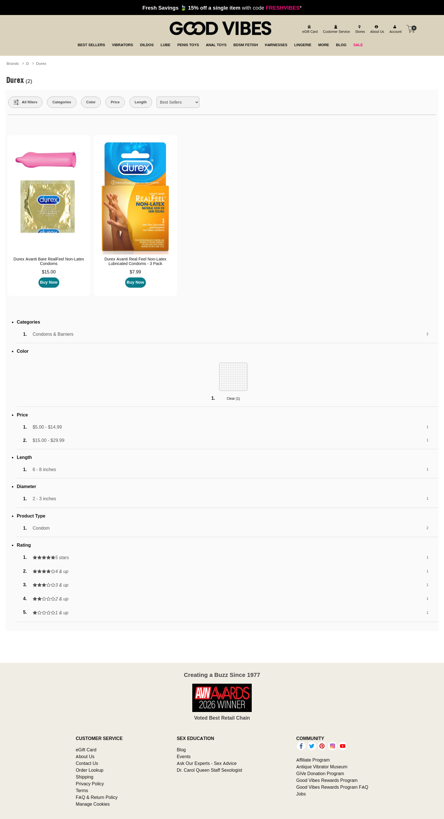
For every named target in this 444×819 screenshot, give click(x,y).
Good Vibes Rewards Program (327, 780)
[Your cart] (410, 28)
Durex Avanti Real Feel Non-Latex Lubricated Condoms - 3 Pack (135, 261)
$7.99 (135, 272)
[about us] (376, 29)
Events (184, 756)
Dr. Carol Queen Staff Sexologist (209, 770)
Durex (41, 63)
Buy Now (48, 282)
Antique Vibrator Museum (321, 766)
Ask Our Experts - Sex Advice (206, 763)
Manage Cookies (93, 804)
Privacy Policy (90, 783)
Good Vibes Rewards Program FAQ (332, 787)
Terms (82, 790)
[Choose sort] (178, 102)
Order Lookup (89, 770)
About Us (85, 756)
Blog (181, 749)
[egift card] (309, 29)
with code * (222, 7)
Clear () (233, 398)
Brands (13, 63)
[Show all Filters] (25, 102)
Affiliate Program (313, 760)
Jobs (301, 794)
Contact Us (87, 763)
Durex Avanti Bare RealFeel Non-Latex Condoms (49, 261)
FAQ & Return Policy (97, 797)
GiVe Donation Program (320, 773)
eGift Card (86, 749)
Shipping (84, 777)
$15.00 (49, 272)
